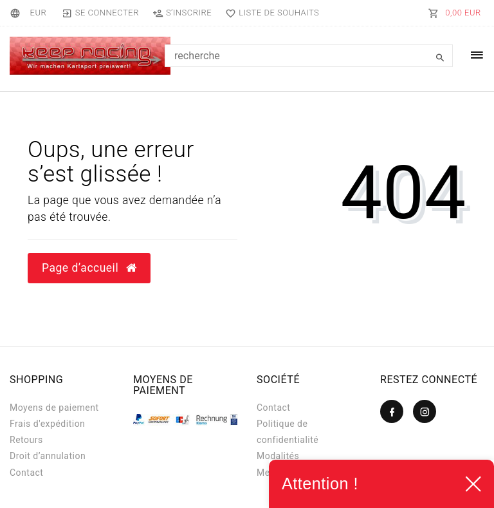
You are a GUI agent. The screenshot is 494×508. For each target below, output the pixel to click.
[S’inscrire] (182, 13)
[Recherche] (440, 58)
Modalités (278, 456)
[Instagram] (424, 411)
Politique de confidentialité (287, 432)
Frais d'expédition (47, 424)
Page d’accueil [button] (89, 267)
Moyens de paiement (54, 407)
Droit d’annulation (48, 456)
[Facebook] (391, 411)
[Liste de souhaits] (270, 13)
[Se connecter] (100, 13)
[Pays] (17, 13)
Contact (26, 472)
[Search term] (309, 55)
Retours (26, 440)
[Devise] (38, 13)
